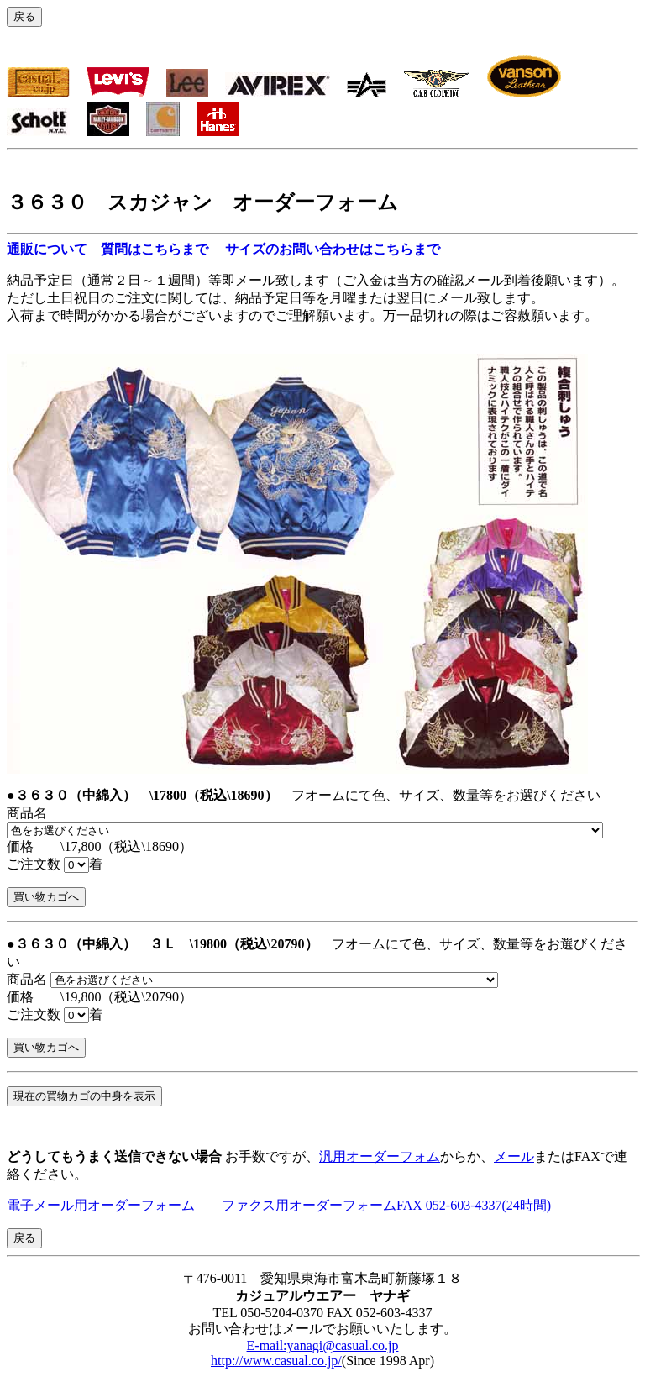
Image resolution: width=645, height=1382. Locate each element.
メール (514, 1156)
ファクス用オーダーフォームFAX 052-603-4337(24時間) (386, 1205)
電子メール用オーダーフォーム (101, 1205)
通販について (47, 249)
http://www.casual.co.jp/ (276, 1360)
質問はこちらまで (154, 249)
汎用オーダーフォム (379, 1156)
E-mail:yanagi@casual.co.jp (323, 1345)
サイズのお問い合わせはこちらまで (332, 249)
